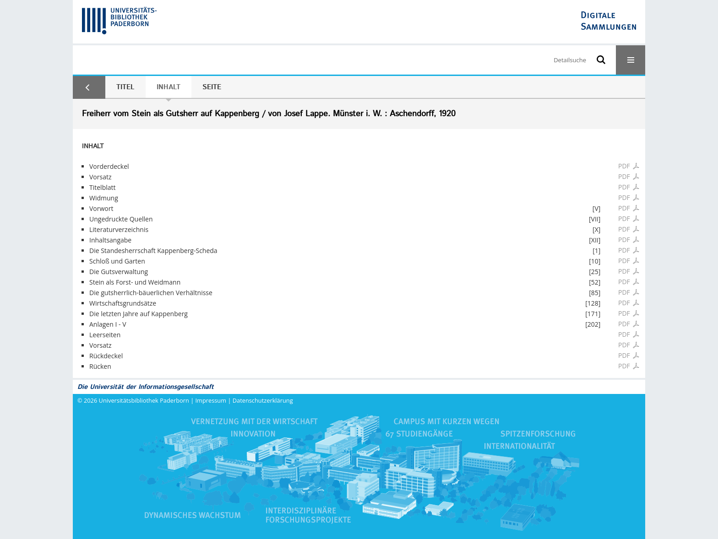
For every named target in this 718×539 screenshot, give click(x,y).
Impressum (211, 400)
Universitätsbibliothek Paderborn (144, 400)
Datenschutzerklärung (263, 400)
